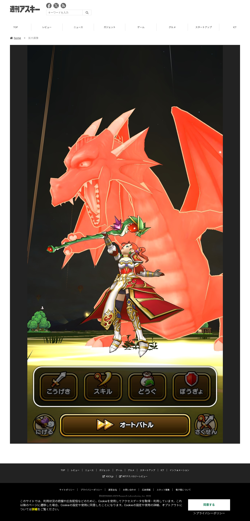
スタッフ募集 (163, 486)
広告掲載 (146, 486)
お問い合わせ (129, 486)
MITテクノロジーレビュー (133, 472)
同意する (209, 505)
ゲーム (140, 27)
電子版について (183, 486)
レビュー (47, 27)
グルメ (172, 27)
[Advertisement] (174, 10)
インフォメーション (179, 466)
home (15, 38)
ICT (162, 466)
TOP (15, 27)
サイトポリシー (67, 486)
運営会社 (112, 486)
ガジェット (109, 27)
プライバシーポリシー (91, 486)
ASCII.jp (108, 472)
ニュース (78, 27)
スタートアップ (203, 27)
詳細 (34, 509)
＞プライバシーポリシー (209, 513)
